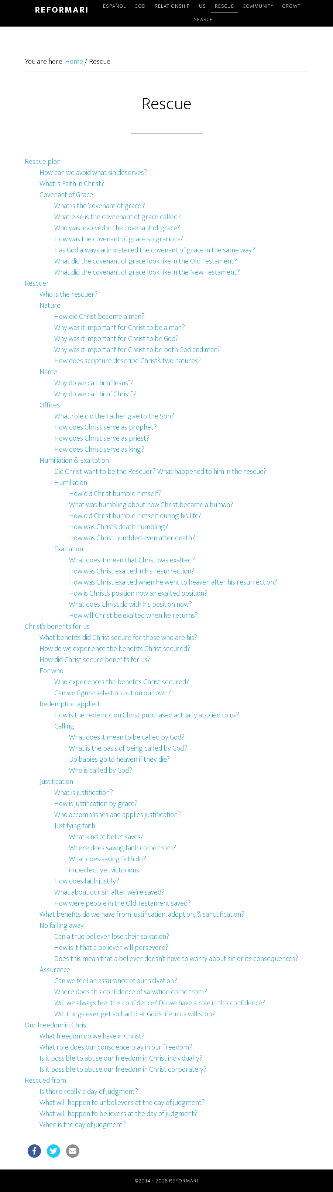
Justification (56, 781)
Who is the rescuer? (69, 294)
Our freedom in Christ (57, 1025)
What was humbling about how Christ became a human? (151, 505)
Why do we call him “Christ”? (95, 394)
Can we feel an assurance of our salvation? (115, 981)
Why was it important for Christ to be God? (116, 339)
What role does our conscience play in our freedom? (116, 1047)
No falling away (62, 925)
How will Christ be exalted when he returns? (133, 615)
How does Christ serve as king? (99, 449)
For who (51, 671)
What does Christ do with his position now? (130, 604)
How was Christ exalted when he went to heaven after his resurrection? (173, 582)
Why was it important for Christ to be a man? (119, 327)
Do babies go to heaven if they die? (119, 759)
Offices (50, 405)
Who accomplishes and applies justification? (117, 815)
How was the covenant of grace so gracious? (118, 239)
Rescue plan (43, 161)
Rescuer (37, 283)
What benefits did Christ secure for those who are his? (118, 637)
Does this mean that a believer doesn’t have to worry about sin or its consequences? (176, 958)
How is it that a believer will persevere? (111, 947)
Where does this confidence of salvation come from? (130, 992)
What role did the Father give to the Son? (114, 416)
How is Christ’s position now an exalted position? (138, 593)
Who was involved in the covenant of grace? (117, 228)
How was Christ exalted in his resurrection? (132, 571)
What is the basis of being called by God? (128, 748)
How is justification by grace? (96, 803)
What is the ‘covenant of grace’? (99, 206)
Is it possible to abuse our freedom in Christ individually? (121, 1058)
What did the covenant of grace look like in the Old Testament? (145, 261)
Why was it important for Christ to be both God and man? (137, 350)
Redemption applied (69, 704)
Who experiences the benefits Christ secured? (121, 682)
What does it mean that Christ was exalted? (132, 560)
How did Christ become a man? (99, 316)
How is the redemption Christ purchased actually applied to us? (146, 715)
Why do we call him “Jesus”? (94, 383)
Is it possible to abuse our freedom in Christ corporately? (123, 1069)
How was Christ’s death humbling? (118, 527)
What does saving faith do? (107, 859)
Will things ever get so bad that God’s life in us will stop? (135, 1014)
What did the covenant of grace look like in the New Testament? (147, 272)
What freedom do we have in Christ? (92, 1036)
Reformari (62, 10)
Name (48, 372)
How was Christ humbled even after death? (132, 538)
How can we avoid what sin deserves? (93, 172)
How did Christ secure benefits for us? (95, 660)
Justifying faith (74, 826)
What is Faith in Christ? (72, 184)
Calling (64, 726)
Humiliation (70, 482)
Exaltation (68, 549)
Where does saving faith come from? (122, 848)
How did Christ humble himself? (115, 494)
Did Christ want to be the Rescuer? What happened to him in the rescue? (160, 471)
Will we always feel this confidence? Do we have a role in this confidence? (159, 1003)
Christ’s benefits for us (57, 626)
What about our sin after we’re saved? (109, 892)
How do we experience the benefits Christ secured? (115, 648)
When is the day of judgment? (83, 1125)
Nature (50, 305)
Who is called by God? (100, 770)
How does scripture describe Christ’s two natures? (127, 361)
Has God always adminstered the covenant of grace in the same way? (154, 250)
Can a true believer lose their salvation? (111, 936)
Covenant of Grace (66, 195)
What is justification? (83, 792)
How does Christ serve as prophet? (105, 427)
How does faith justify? (86, 881)
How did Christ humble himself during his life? (135, 516)
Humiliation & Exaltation (74, 460)
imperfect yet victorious (104, 870)
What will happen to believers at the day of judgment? (119, 1113)
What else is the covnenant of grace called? (117, 217)
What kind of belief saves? (106, 837)
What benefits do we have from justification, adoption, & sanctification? (142, 914)
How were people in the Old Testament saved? (122, 903)
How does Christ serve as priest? (102, 438)
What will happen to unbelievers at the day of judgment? (122, 1102)
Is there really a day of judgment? (89, 1091)
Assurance (55, 970)
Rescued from (45, 1080)
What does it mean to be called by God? (127, 737)
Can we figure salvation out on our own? (112, 693)
